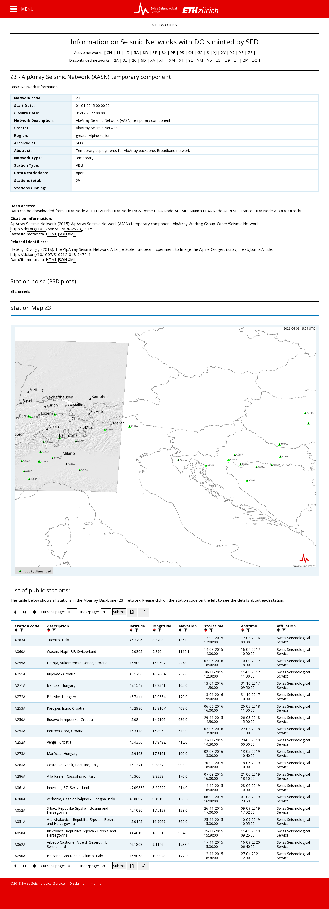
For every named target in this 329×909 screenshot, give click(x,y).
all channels (20, 291)
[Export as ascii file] (143, 612)
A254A (20, 730)
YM (200, 60)
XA (153, 60)
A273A (20, 753)
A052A (20, 810)
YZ (242, 52)
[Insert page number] (72, 611)
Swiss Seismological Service (43, 883)
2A (116, 60)
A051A (20, 821)
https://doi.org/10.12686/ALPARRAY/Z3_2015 (51, 228)
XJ (215, 52)
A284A (20, 764)
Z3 (218, 60)
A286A (20, 776)
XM (172, 60)
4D (127, 52)
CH (110, 52)
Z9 (227, 60)
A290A (20, 855)
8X (164, 52)
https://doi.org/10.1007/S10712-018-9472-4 (50, 254)
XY (223, 52)
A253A (20, 708)
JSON (62, 233)
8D (145, 52)
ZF (236, 60)
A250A (20, 719)
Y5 (209, 60)
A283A (20, 639)
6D (143, 60)
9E (173, 52)
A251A (20, 674)
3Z (125, 60)
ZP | (246, 60)
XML (72, 233)
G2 (200, 52)
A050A (20, 833)
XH (161, 60)
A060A (20, 651)
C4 (190, 52)
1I (118, 52)
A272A (20, 696)
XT (181, 60)
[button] (22, 9)
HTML (51, 233)
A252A (20, 742)
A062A (20, 844)
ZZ (250, 52)
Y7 (232, 52)
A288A (20, 798)
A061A (20, 787)
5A (136, 52)
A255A (20, 662)
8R (154, 52)
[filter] (21, 630)
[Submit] (119, 611)
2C (134, 60)
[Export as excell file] (132, 612)
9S (182, 52)
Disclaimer (78, 883)
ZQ (254, 60)
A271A (20, 685)
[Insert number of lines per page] (106, 611)
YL (190, 60)
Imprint (95, 883)
